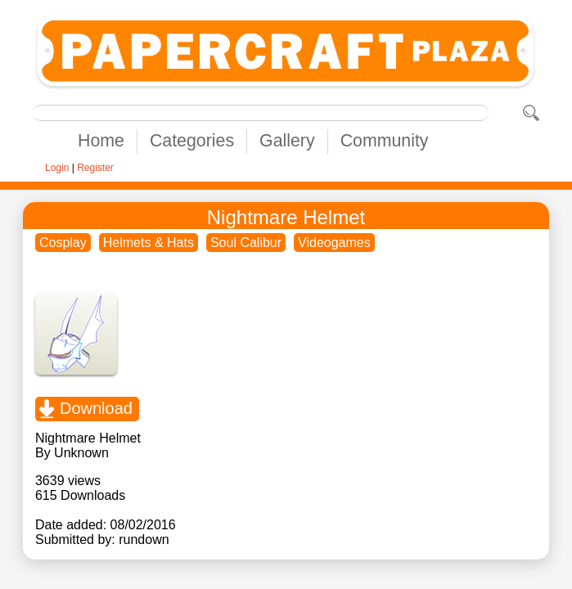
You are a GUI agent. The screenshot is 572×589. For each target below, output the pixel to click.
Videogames (334, 243)
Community (384, 141)
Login (57, 167)
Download (96, 408)
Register (95, 167)
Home (101, 141)
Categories (192, 141)
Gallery (287, 141)
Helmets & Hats (148, 243)
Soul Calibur (245, 243)
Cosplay (63, 243)
